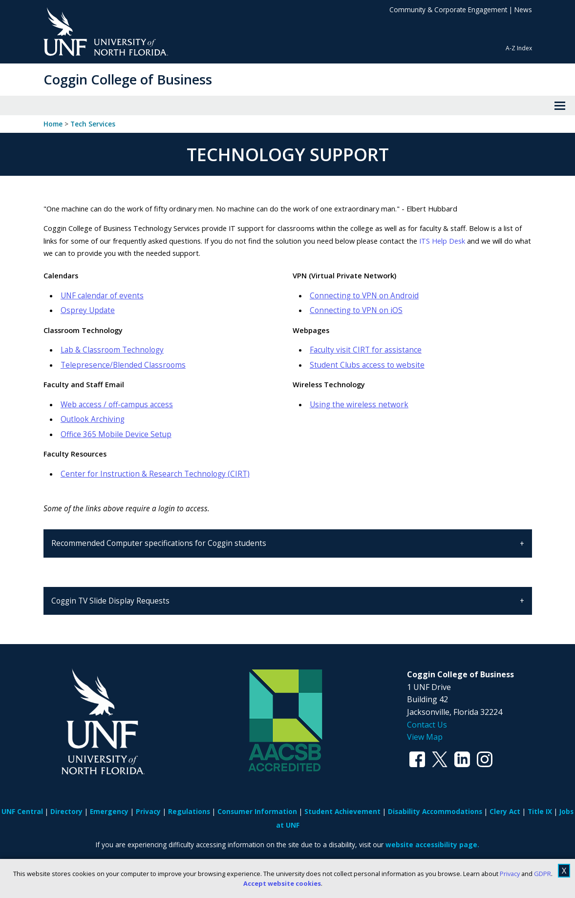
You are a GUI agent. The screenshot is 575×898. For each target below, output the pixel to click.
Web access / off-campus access (117, 404)
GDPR (542, 873)
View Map (425, 736)
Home (53, 124)
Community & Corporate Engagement (448, 9)
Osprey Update (88, 310)
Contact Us (427, 724)
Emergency (109, 811)
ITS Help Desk (441, 241)
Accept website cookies (282, 883)
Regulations (189, 811)
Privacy (510, 873)
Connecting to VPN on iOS (356, 310)
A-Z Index (519, 48)
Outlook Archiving (93, 419)
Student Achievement (342, 811)
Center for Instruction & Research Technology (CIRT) (155, 474)
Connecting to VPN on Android (364, 296)
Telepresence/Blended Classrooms (123, 365)
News (523, 9)
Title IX (540, 811)
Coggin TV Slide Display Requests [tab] (110, 601)
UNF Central (22, 811)
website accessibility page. (432, 844)
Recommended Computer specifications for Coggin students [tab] (159, 543)
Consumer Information (257, 811)
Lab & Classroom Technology (112, 350)
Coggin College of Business (127, 79)
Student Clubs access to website (367, 365)
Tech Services (92, 124)
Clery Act (505, 811)
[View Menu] (560, 105)
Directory (66, 811)
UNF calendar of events (102, 296)
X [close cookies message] (564, 870)
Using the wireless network (359, 404)
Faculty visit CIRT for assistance (366, 350)
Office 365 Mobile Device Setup (116, 434)
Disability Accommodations (435, 811)
